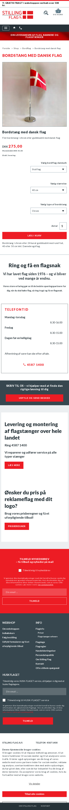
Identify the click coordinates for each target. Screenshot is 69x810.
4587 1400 (35, 364)
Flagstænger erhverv (47, 636)
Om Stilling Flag (28, 806)
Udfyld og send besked (34, 398)
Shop (16, 48)
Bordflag (26, 48)
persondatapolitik (45, 585)
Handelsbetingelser (46, 650)
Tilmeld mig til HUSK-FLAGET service (28, 700)
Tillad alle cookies (34, 794)
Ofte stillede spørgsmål (47, 668)
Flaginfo (40, 628)
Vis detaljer (34, 784)
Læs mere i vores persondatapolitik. (18, 712)
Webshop (8, 622)
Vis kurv (58, 14)
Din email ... (12, 592)
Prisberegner (17, 526)
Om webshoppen (10, 628)
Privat (41, 632)
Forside (6, 48)
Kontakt (45, 806)
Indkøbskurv (8, 633)
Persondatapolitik (45, 655)
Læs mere (14, 465)
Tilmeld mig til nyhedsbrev (36, 570)
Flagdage (40, 642)
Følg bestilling (9, 637)
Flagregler (41, 646)
